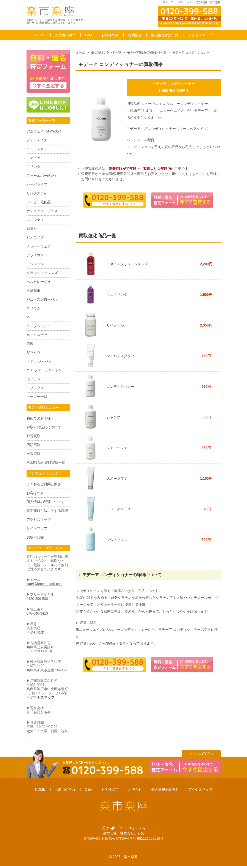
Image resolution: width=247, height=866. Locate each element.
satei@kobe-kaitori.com (45, 584)
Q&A (88, 789)
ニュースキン (37, 149)
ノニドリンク (117, 295)
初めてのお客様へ (40, 418)
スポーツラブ (117, 478)
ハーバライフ (37, 184)
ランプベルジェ (39, 326)
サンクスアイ (37, 193)
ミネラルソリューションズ (127, 264)
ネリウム (33, 308)
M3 (29, 317)
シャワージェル (119, 448)
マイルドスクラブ (120, 356)
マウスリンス (117, 540)
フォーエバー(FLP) (41, 175)
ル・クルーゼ (37, 335)
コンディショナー (120, 386)
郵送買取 (33, 436)
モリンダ (33, 167)
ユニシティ (35, 220)
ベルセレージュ (39, 282)
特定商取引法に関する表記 (47, 511)
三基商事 (33, 290)
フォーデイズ (37, 140)
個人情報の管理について (46, 502)
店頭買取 (33, 445)
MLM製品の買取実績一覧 (46, 462)
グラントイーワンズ (42, 273)
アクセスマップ (200, 35)
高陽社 (32, 228)
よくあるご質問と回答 (44, 484)
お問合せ (135, 35)
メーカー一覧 (37, 397)
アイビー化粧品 (39, 202)
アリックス (35, 388)
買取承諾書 (35, 537)
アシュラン (35, 264)
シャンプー (115, 417)
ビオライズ (35, 237)
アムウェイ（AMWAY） (45, 131)
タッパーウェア (39, 246)
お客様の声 (110, 35)
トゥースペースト (120, 509)
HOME (40, 35)
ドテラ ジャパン (39, 361)
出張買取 (33, 454)
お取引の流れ (65, 35)
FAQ (88, 35)
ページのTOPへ (201, 754)
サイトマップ (37, 528)
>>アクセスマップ (41, 697)
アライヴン (35, 255)
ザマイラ (33, 352)
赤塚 (30, 343)
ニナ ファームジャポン (44, 370)
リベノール (115, 325)
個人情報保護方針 (165, 35)
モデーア (33, 158)
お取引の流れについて (44, 427)
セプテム (33, 379)
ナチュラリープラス (42, 211)
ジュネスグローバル (42, 299)
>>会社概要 (35, 632)
